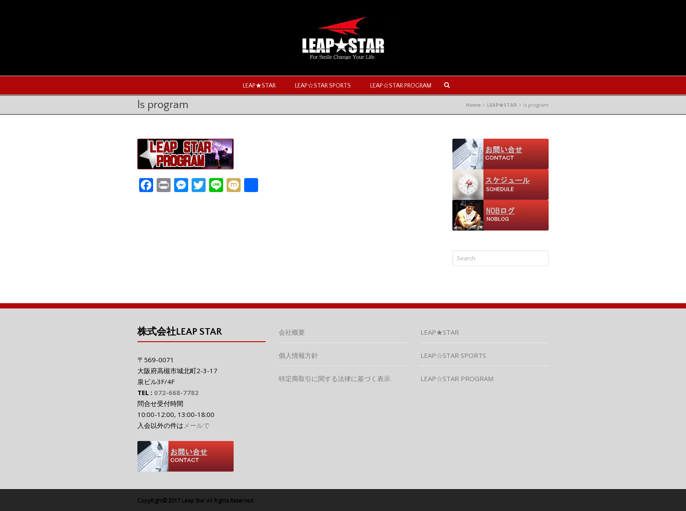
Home (473, 105)
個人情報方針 (298, 355)
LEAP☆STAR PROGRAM (400, 85)
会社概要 (292, 332)
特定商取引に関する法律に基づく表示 (334, 378)
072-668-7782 (176, 392)
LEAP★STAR (259, 85)
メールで (196, 425)
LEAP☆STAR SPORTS (323, 85)
